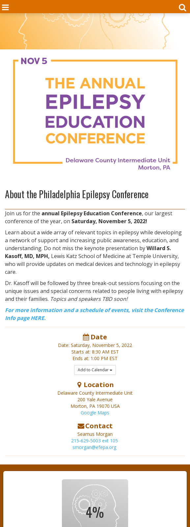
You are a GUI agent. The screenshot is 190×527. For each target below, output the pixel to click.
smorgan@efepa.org (94, 447)
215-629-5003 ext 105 (94, 440)
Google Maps (95, 412)
